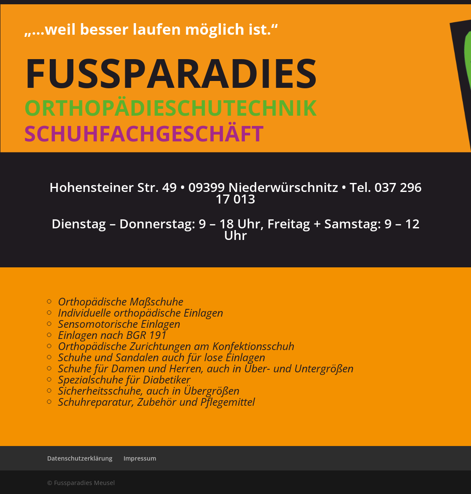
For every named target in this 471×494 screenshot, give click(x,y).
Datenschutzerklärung (79, 458)
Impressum (140, 458)
